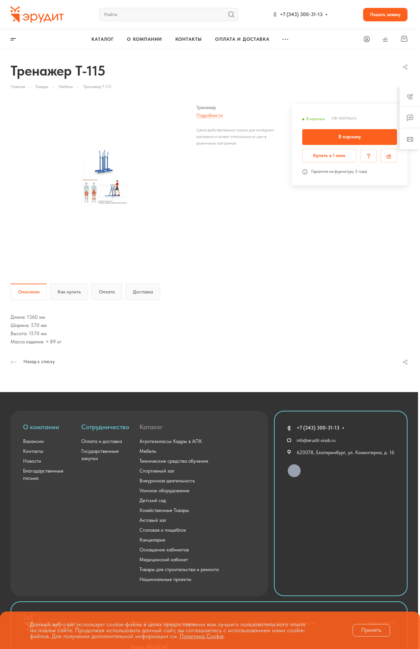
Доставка (143, 291)
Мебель (147, 451)
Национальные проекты (165, 579)
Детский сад (152, 500)
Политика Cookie (202, 636)
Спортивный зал (156, 471)
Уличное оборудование (164, 491)
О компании (41, 427)
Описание (28, 291)
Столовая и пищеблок (162, 530)
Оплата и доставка (101, 441)
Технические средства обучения (173, 461)
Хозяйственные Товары (164, 510)
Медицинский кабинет (163, 560)
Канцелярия (152, 540)
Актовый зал (152, 520)
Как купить (69, 291)
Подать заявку (385, 14)
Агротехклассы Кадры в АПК (170, 441)
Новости (32, 461)
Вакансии (33, 441)
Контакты (33, 451)
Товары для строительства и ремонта (179, 569)
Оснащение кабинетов (164, 550)
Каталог (151, 427)
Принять (371, 630)
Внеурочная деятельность (167, 481)
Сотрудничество (105, 427)
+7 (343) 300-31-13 (301, 14)
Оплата (107, 291)
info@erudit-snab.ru (316, 440)
